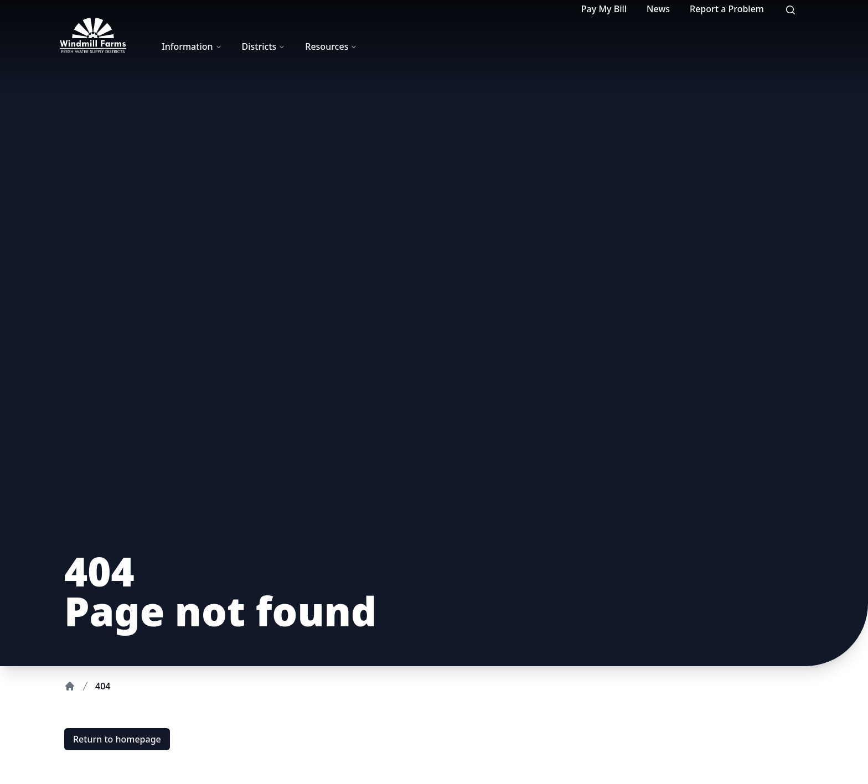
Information (192, 46)
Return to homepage (117, 739)
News (658, 9)
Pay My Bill (604, 9)
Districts (264, 46)
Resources (331, 46)
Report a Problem (727, 9)
